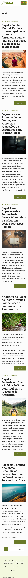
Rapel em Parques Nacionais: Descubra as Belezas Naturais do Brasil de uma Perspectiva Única (14, 471)
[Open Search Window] (14, 569)
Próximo (20, 548)
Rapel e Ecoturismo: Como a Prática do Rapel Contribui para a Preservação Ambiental (13, 386)
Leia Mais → (20, 103)
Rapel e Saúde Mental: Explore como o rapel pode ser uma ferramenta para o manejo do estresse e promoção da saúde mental (14, 35)
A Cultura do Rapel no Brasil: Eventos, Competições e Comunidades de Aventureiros (14, 302)
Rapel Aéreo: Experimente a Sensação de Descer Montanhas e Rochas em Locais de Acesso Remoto (14, 217)
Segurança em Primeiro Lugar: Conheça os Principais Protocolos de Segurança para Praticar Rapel (12, 123)
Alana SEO (15, 21)
